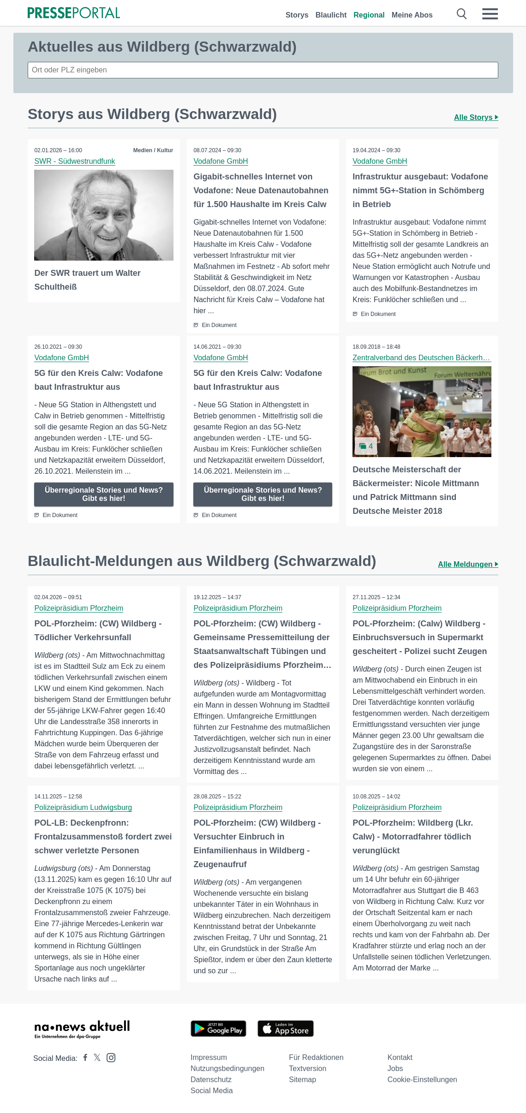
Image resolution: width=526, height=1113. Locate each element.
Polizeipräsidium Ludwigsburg (83, 807)
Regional (369, 15)
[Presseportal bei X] (94, 1058)
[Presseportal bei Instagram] (108, 1057)
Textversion (307, 1068)
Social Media (212, 1091)
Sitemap (302, 1079)
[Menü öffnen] (490, 13)
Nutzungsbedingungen (227, 1068)
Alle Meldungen (468, 564)
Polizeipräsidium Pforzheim (79, 608)
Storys (297, 15)
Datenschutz (211, 1079)
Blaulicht (331, 15)
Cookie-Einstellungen (422, 1079)
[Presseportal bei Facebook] (83, 1058)
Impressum (209, 1057)
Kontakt (400, 1057)
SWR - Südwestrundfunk (75, 161)
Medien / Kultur (153, 150)
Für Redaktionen (316, 1057)
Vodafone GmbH (221, 161)
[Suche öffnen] (462, 13)
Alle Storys (476, 117)
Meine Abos (412, 15)
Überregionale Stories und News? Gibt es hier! (104, 494)
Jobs (395, 1068)
